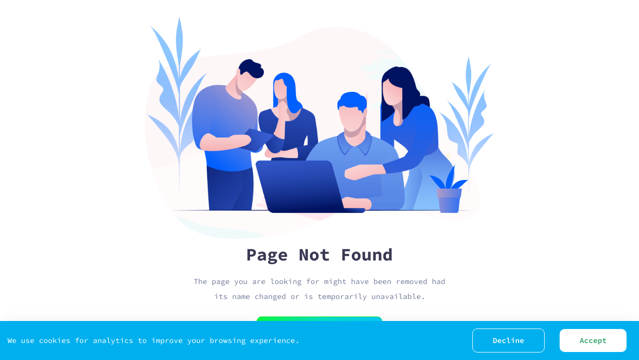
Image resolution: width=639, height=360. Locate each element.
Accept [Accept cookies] (593, 340)
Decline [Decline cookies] (508, 340)
